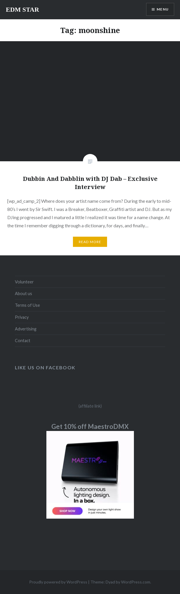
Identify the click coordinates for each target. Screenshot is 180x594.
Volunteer (24, 281)
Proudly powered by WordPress (58, 581)
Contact (22, 340)
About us (23, 293)
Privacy (22, 317)
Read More (90, 242)
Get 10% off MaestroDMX (90, 426)
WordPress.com (135, 581)
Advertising (25, 328)
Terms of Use (27, 305)
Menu (163, 9)
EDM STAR (22, 9)
